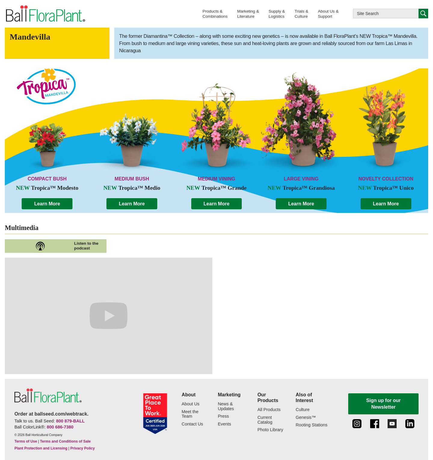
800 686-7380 (60, 427)
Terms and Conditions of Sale (65, 441)
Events (224, 424)
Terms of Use (25, 441)
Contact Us (192, 424)
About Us (190, 404)
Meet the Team (190, 414)
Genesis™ (306, 417)
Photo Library (270, 430)
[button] (215, 14)
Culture (302, 409)
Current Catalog (264, 420)
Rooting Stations (311, 425)
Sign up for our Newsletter (383, 404)
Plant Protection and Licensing (40, 448)
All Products (269, 409)
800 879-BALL (70, 421)
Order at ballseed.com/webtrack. (51, 413)
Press (223, 416)
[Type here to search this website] (386, 13)
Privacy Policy (82, 448)
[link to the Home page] (45, 13)
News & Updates (226, 406)
